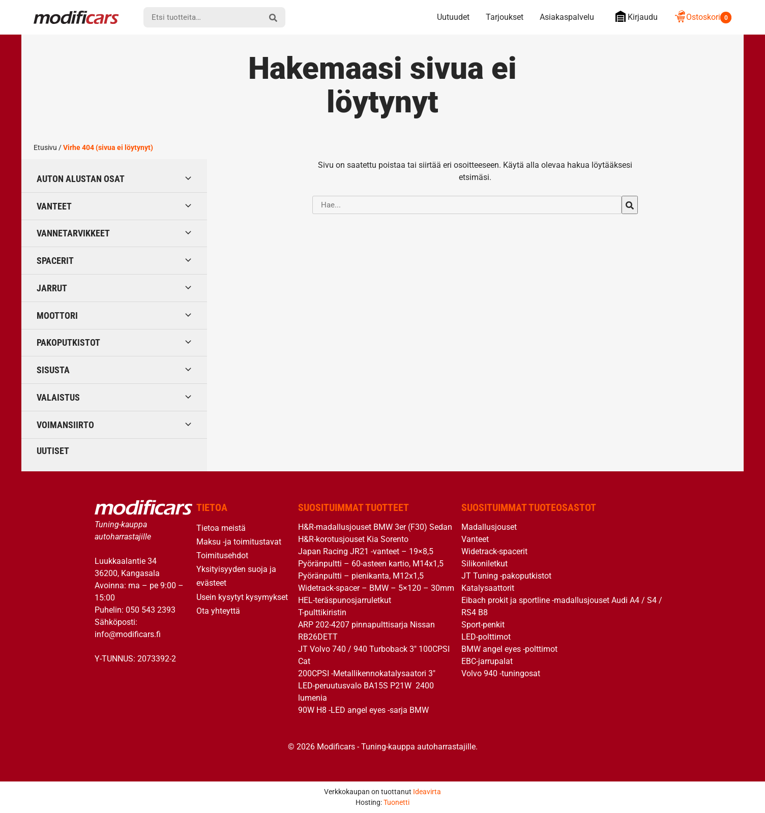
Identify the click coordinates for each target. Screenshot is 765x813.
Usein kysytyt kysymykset (242, 597)
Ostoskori (702, 17)
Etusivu (45, 147)
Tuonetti (396, 802)
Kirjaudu (634, 16)
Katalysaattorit (487, 588)
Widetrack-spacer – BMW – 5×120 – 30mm (376, 588)
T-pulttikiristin (322, 612)
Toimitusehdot (222, 555)
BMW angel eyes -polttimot (509, 649)
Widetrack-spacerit (494, 551)
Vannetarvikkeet (73, 233)
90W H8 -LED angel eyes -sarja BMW (363, 710)
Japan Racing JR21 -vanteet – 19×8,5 (365, 551)
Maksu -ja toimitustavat (238, 542)
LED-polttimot (486, 637)
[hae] (273, 17)
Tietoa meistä (221, 528)
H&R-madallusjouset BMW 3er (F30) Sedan (375, 527)
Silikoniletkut (484, 563)
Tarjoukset (504, 17)
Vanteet (54, 206)
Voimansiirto (65, 424)
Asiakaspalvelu (567, 17)
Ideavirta (427, 792)
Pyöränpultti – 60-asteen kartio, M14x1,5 (371, 563)
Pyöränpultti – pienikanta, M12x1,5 (361, 576)
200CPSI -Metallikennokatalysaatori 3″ (366, 673)
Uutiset (53, 450)
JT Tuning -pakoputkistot (506, 576)
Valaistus (58, 397)
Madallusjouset (489, 527)
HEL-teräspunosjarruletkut (344, 600)
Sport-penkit (483, 624)
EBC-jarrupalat (487, 661)
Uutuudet (453, 17)
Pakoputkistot (68, 342)
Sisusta (53, 370)
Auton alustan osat (81, 178)
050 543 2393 (150, 610)
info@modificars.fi (128, 634)
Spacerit (55, 260)
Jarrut (52, 288)
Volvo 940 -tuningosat (500, 673)
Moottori (57, 315)
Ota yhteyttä (218, 611)
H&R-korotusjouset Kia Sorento (353, 539)
